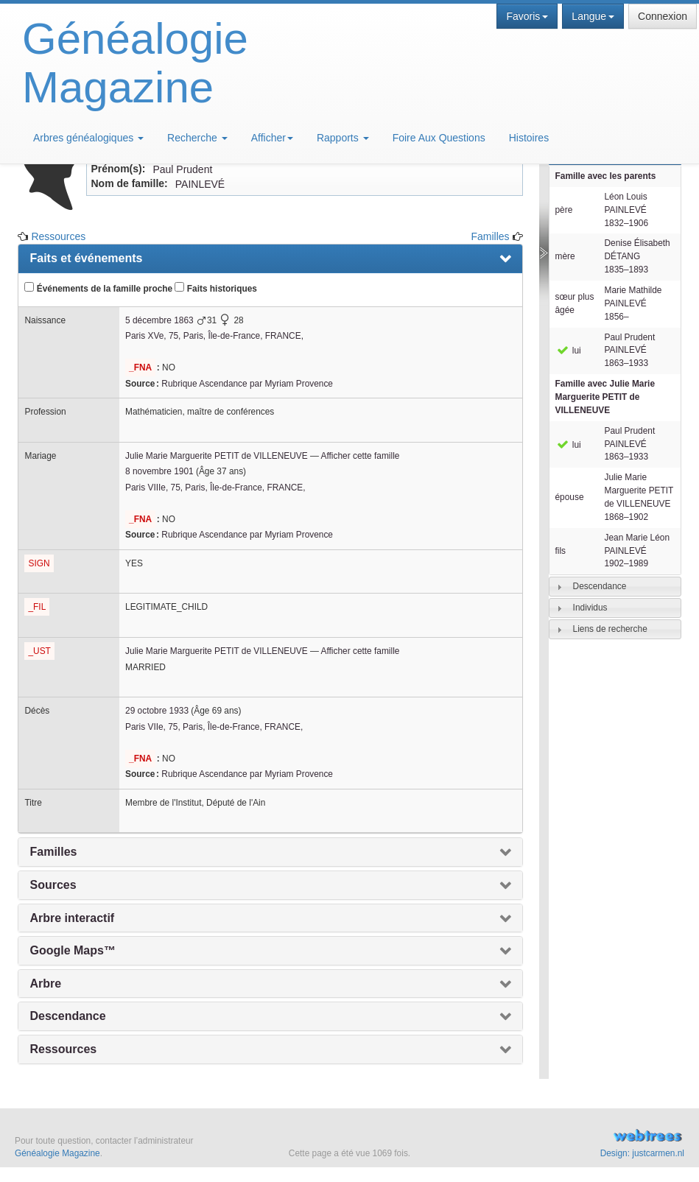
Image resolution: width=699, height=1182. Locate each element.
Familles (490, 236)
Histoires (529, 138)
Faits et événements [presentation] (85, 258)
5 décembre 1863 (159, 320)
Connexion (662, 16)
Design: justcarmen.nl (642, 1153)
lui (568, 350)
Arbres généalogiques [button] (88, 138)
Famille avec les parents (605, 176)
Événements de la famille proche (98, 288)
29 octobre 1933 (157, 711)
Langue (593, 16)
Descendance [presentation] (67, 1016)
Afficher (272, 138)
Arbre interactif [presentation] (71, 918)
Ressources (58, 236)
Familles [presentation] (53, 851)
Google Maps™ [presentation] (72, 950)
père (564, 210)
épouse (569, 497)
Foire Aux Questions (439, 138)
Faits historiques (215, 288)
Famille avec (605, 397)
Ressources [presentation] (62, 1049)
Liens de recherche (610, 629)
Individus (590, 607)
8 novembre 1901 (159, 471)
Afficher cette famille (360, 456)
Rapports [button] (343, 138)
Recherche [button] (197, 138)
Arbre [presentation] (45, 983)
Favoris (527, 16)
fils (560, 551)
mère (565, 256)
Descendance (600, 586)
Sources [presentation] (52, 885)
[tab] (615, 587)
